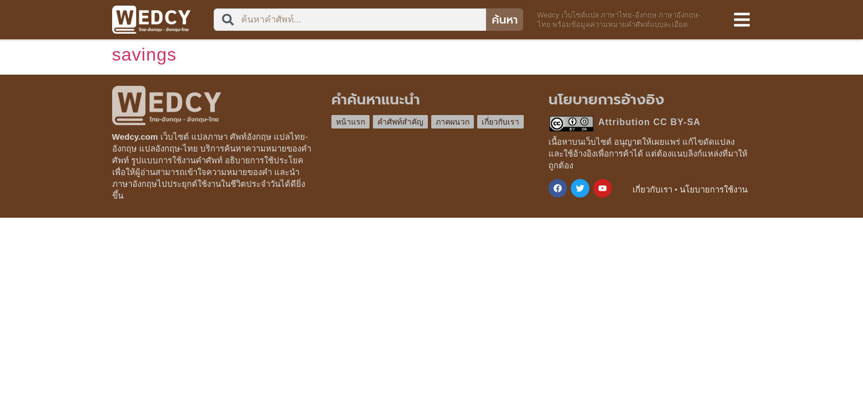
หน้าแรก (350, 121)
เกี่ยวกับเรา (500, 121)
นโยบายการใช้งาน (713, 189)
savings (144, 54)
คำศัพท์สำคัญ (400, 121)
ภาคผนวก (452, 121)
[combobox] (350, 19)
